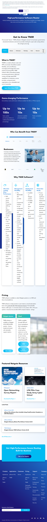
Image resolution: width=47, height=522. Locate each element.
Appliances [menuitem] (5, 474)
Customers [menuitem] (21, 471)
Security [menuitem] (35, 502)
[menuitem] (32, 518)
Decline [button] (26, 10)
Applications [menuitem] (12, 471)
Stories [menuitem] (19, 474)
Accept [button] (21, 10)
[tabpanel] (23, 155)
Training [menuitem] (34, 487)
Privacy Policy (7, 5)
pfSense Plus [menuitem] (4, 478)
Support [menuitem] (35, 471)
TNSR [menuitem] (4, 482)
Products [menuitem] (5, 471)
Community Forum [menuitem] (35, 491)
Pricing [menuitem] (27, 471)
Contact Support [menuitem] (35, 498)
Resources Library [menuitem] (35, 478)
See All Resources (6, 436)
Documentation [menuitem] (36, 495)
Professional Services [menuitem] (36, 483)
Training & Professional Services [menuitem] (28, 487)
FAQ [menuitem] (34, 474)
